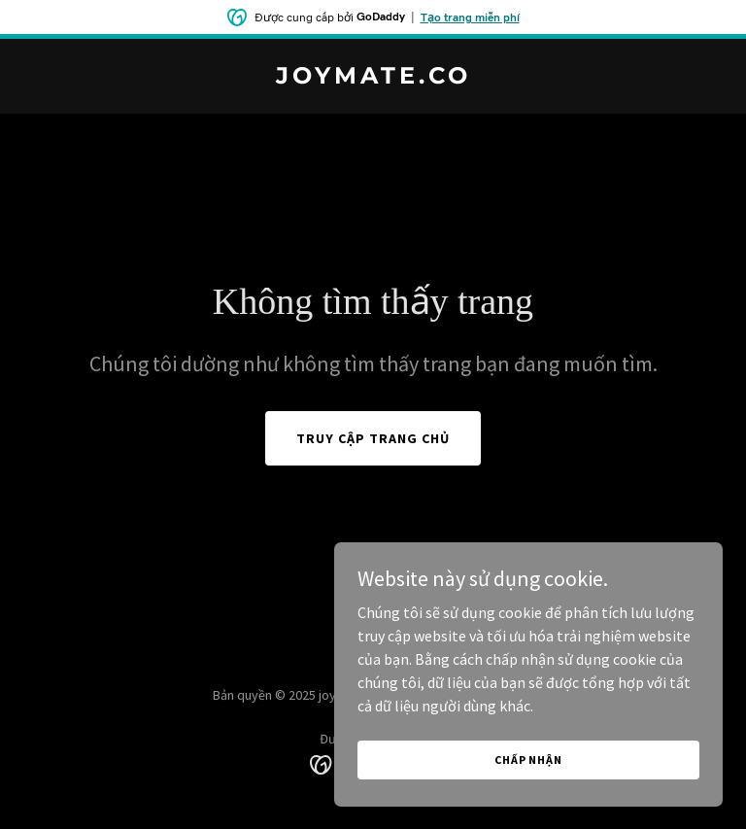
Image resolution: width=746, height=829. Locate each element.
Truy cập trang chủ (373, 438)
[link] (373, 77)
